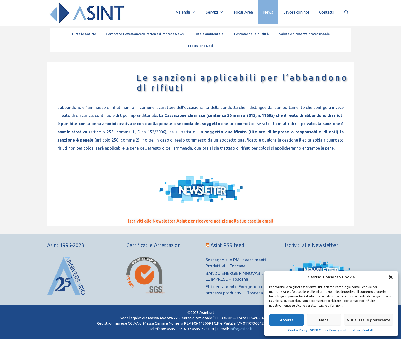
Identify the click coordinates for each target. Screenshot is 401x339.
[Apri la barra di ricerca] (346, 12)
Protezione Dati (200, 46)
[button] (390, 277)
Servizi (217, 12)
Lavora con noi (296, 12)
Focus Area (243, 12)
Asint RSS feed (227, 245)
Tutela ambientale (209, 34)
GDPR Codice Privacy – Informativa (335, 330)
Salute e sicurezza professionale (304, 34)
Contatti (368, 330)
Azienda (188, 12)
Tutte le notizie (83, 34)
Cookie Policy (297, 330)
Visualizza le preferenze (369, 320)
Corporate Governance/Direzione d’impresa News (144, 34)
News (268, 12)
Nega (324, 320)
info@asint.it (241, 328)
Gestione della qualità (251, 34)
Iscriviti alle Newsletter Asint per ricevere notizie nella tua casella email (200, 221)
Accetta (286, 320)
